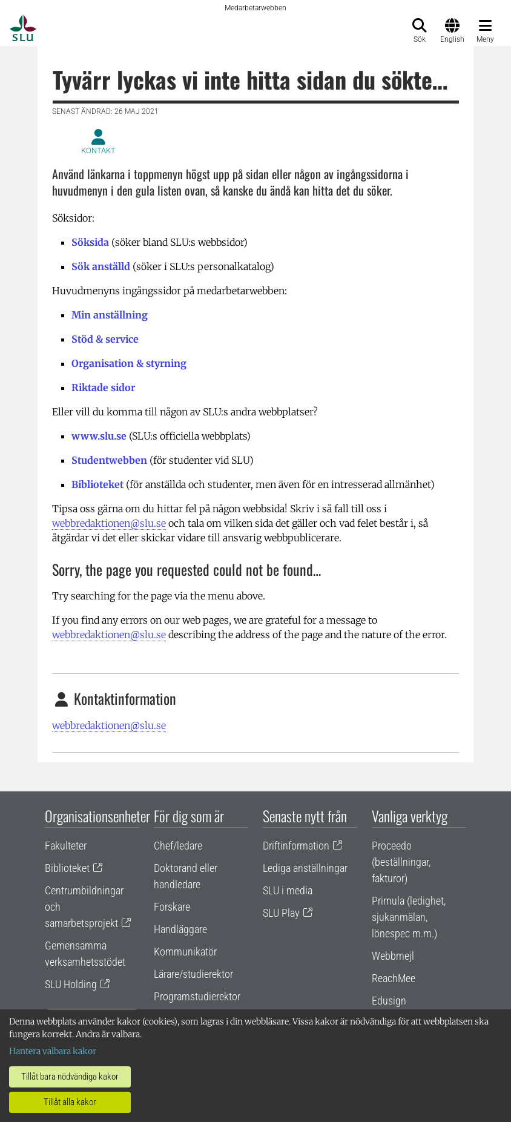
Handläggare (180, 929)
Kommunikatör (185, 951)
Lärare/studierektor (193, 974)
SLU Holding (71, 984)
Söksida (90, 242)
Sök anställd (100, 266)
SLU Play (281, 912)
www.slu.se (99, 436)
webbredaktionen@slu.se (109, 523)
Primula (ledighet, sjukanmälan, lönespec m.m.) (409, 917)
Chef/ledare (178, 845)
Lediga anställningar (305, 868)
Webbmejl (393, 955)
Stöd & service (105, 339)
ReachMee (393, 978)
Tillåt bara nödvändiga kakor (70, 1076)
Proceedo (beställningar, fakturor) (401, 862)
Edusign (389, 1000)
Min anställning (109, 315)
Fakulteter (66, 845)
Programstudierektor (197, 996)
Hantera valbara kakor (52, 1051)
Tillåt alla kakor (70, 1102)
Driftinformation (296, 845)
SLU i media (287, 890)
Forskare (172, 906)
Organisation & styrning (128, 363)
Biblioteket (97, 484)
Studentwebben (109, 460)
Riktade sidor (103, 387)
